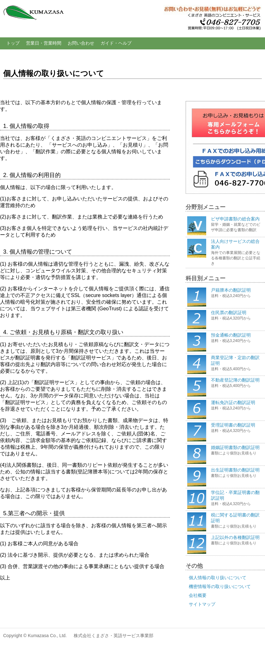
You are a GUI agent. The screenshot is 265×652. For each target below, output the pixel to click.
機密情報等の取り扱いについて (220, 586)
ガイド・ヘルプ (116, 43)
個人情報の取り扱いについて (217, 577)
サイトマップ (202, 604)
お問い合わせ (81, 43)
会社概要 (197, 595)
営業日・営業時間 (43, 43)
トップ (13, 43)
